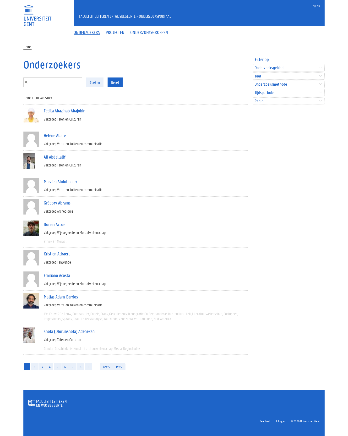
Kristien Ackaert (57, 254)
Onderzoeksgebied (269, 68)
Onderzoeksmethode (271, 84)
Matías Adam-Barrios (61, 297)
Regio (259, 101)
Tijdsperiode (264, 92)
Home (27, 46)
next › (106, 367)
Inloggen (281, 421)
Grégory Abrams (57, 203)
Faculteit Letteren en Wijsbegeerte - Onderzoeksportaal (125, 16)
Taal (258, 76)
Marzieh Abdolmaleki (61, 181)
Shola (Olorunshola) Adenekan (69, 331)
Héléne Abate (55, 135)
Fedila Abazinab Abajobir (64, 111)
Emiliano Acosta (57, 275)
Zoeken (95, 82)
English (315, 6)
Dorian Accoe (54, 224)
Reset (115, 82)
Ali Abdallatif (54, 157)
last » (119, 367)
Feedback (265, 421)
